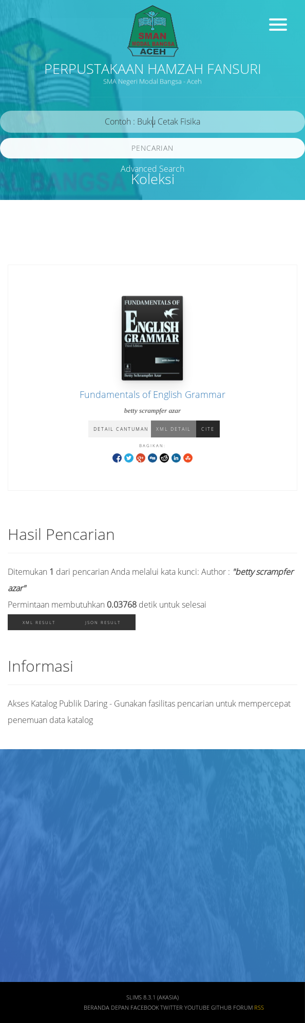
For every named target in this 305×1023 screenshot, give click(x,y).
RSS (259, 1007)
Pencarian (152, 150)
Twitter (171, 1007)
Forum (243, 1007)
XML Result (39, 624)
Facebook (144, 1007)
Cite (208, 430)
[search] (152, 124)
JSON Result (103, 624)
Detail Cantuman (120, 430)
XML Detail (173, 430)
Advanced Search (152, 168)
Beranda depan (106, 1007)
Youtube (196, 1007)
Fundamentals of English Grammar (152, 395)
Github (221, 1007)
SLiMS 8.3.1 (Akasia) (152, 997)
